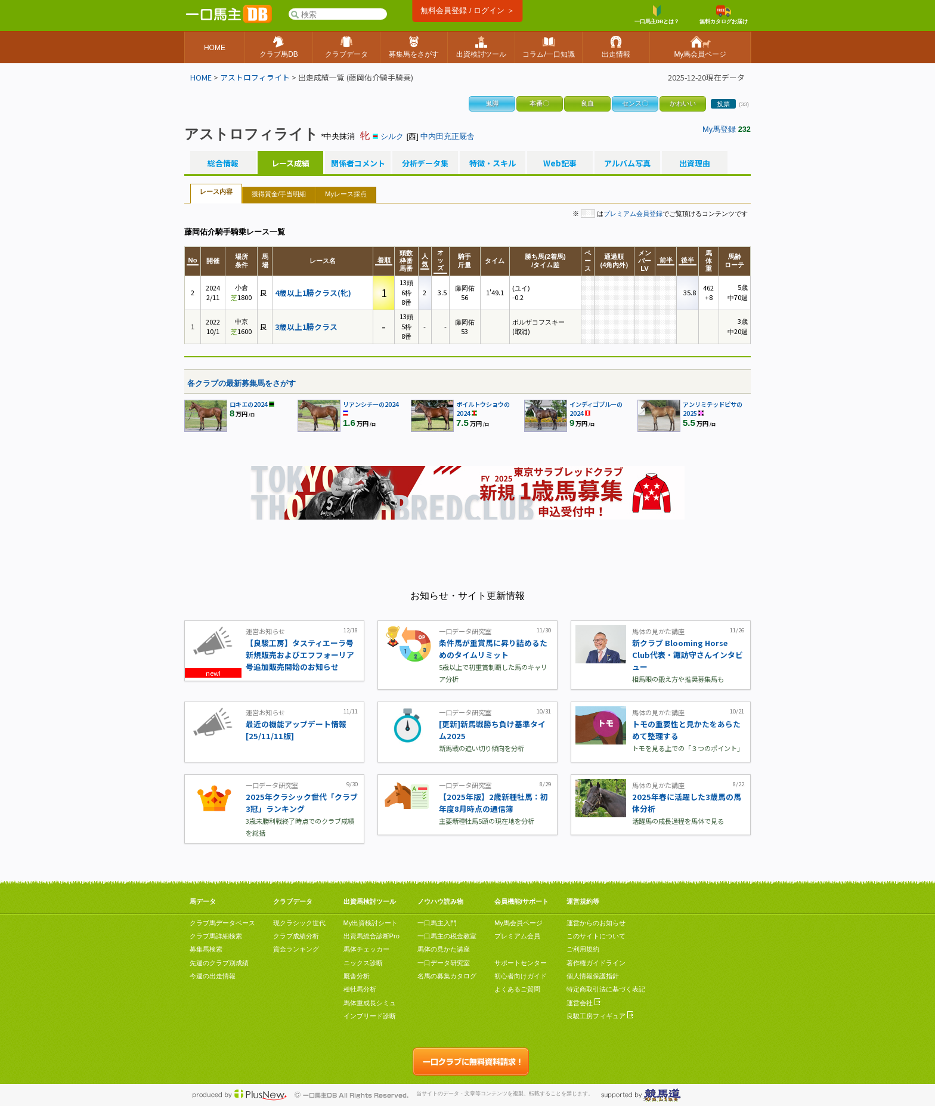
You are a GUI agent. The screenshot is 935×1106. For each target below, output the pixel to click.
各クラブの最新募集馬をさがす (241, 383)
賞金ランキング (296, 949)
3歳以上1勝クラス (306, 326)
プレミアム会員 (517, 936)
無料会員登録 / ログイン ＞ (467, 10)
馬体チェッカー (366, 949)
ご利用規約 (582, 949)
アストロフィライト (255, 77)
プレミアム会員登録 (632, 213)
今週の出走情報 (213, 976)
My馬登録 (719, 129)
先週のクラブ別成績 (219, 962)
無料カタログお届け (723, 14)
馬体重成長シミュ (369, 1002)
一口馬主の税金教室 (446, 936)
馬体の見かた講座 (443, 949)
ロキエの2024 (249, 404)
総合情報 (223, 163)
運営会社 (583, 1002)
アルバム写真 (627, 163)
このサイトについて (596, 936)
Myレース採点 (346, 193)
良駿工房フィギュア (599, 1016)
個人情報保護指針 (592, 976)
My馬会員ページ (518, 922)
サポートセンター (520, 962)
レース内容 (216, 191)
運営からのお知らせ (596, 922)
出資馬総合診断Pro (371, 936)
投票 (723, 103)
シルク (392, 136)
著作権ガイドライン (596, 962)
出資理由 (694, 163)
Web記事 (560, 163)
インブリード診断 (369, 1016)
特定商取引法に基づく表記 (605, 989)
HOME (201, 77)
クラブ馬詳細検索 (216, 936)
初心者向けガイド (520, 976)
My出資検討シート (370, 922)
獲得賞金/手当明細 (279, 193)
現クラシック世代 (299, 922)
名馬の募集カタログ (446, 976)
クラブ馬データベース (222, 922)
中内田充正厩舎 (447, 136)
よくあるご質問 (517, 989)
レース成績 (290, 163)
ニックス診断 (363, 962)
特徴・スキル (492, 163)
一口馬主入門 (437, 922)
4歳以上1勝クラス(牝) (313, 292)
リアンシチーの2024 (371, 404)
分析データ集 (425, 163)
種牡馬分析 (359, 989)
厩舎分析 (356, 976)
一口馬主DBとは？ (657, 14)
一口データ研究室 (443, 962)
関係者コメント (358, 163)
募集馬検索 (206, 949)
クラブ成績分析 (296, 936)
